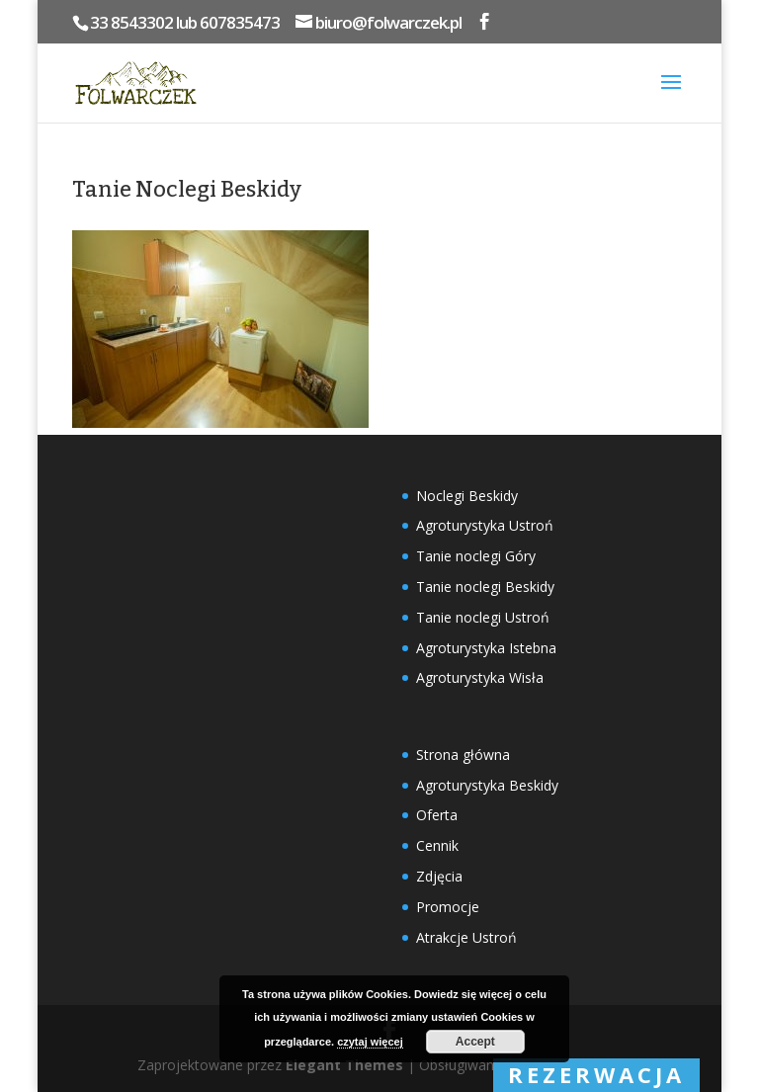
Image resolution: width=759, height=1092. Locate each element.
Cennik (437, 845)
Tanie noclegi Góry (476, 555)
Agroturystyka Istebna (486, 647)
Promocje (447, 906)
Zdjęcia (439, 876)
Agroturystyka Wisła (480, 677)
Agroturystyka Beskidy (487, 785)
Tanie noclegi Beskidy (485, 586)
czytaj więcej (370, 1042)
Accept (475, 1042)
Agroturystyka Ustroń (484, 525)
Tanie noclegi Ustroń (482, 617)
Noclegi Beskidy (467, 495)
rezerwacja (596, 1074)
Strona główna (463, 754)
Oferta (437, 814)
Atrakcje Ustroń (466, 937)
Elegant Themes (344, 1064)
